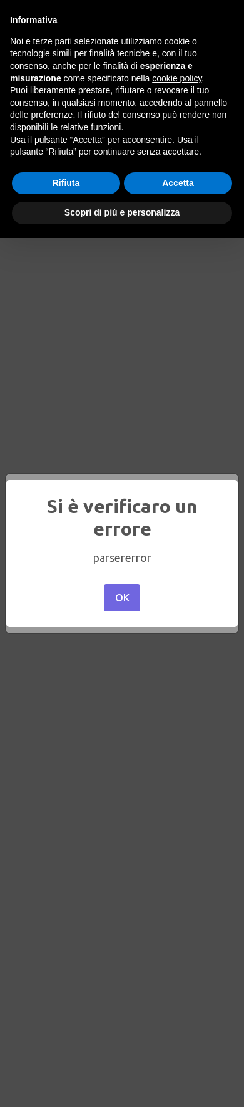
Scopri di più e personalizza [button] (122, 212)
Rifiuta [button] (66, 183)
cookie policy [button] (176, 78)
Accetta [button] (178, 183)
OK (122, 597)
